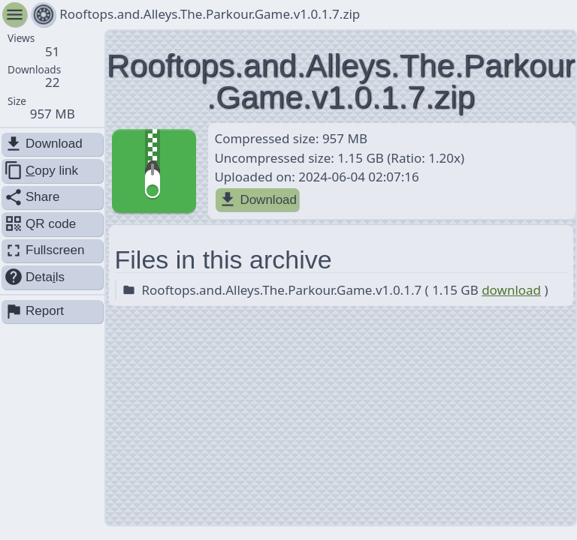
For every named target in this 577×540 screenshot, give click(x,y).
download (511, 289)
